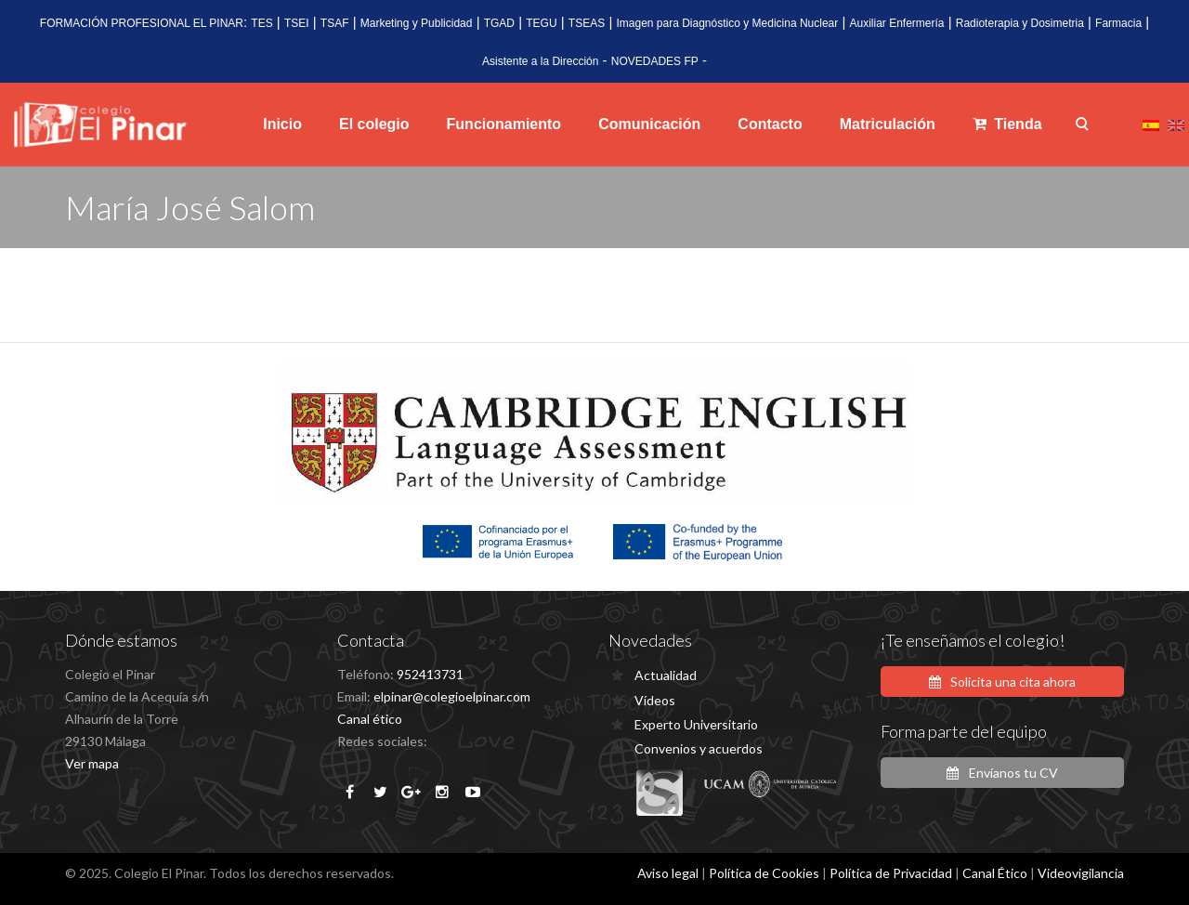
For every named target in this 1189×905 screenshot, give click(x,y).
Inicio (282, 124)
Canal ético (369, 719)
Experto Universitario (696, 724)
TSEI (296, 23)
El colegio (374, 124)
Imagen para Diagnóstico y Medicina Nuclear (727, 23)
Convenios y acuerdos (698, 748)
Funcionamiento (504, 124)
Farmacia (1118, 23)
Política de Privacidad (891, 873)
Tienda (1007, 124)
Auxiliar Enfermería (896, 23)
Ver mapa (92, 763)
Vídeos (654, 700)
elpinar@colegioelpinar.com (451, 696)
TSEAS (586, 23)
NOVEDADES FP (655, 61)
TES (261, 23)
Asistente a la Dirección (540, 61)
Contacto (770, 124)
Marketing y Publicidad (416, 23)
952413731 (430, 674)
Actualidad (665, 675)
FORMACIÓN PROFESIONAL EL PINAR (141, 23)
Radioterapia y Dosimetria (1020, 23)
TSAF (334, 23)
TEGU (541, 23)
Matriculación (887, 124)
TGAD (499, 23)
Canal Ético (994, 873)
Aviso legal (668, 873)
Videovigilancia (1081, 873)
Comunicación (649, 124)
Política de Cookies (764, 873)
